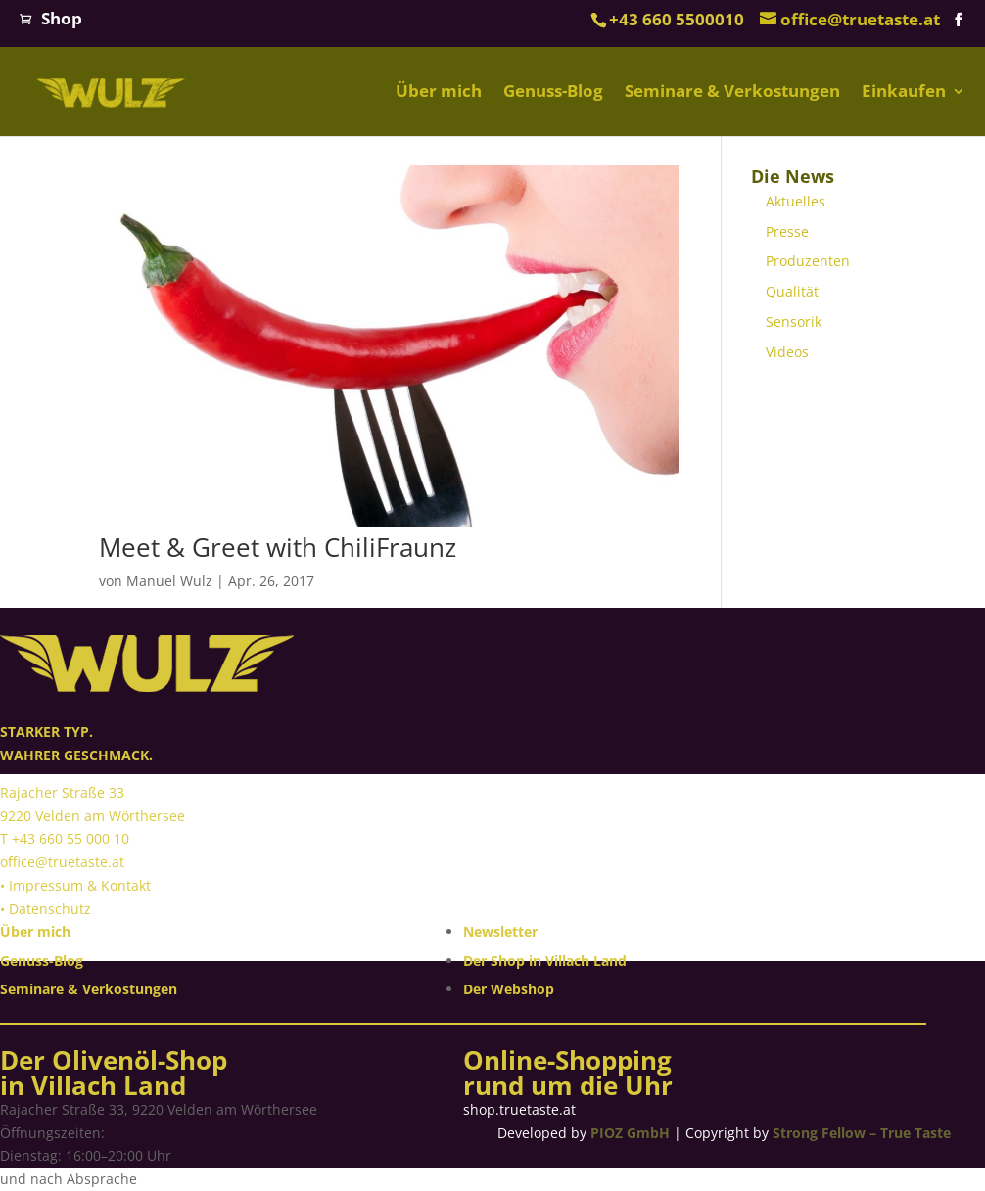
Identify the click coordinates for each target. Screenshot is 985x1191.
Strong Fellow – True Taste (862, 1132)
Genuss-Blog (553, 92)
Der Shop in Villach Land (545, 960)
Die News (792, 176)
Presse (787, 231)
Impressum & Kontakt (80, 885)
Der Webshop (508, 989)
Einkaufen (904, 92)
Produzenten (808, 261)
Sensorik (793, 321)
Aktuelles (795, 201)
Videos (787, 352)
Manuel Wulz (169, 581)
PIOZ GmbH (630, 1132)
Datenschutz (50, 908)
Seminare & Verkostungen (732, 92)
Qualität (792, 291)
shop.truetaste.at (519, 1109)
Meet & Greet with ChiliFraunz (277, 547)
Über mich (439, 92)
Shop (61, 18)
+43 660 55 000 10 (70, 838)
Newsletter (500, 931)
